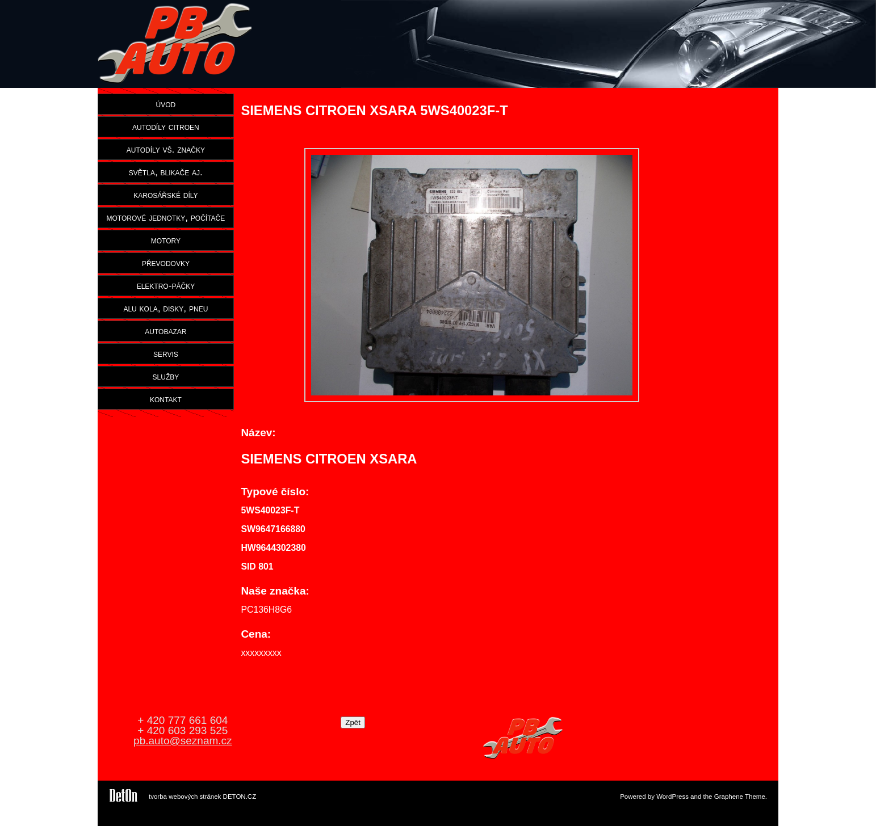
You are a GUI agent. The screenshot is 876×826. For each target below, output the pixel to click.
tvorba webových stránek (185, 796)
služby (166, 376)
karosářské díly (165, 194)
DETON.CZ (240, 796)
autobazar (165, 330)
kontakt (166, 398)
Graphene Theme (739, 796)
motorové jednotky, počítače (166, 217)
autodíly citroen (165, 126)
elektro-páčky (166, 285)
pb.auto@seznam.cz (182, 741)
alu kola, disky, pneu (165, 308)
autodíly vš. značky (166, 149)
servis (165, 353)
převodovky (166, 262)
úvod (166, 103)
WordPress (672, 796)
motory (166, 240)
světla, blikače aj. (166, 172)
